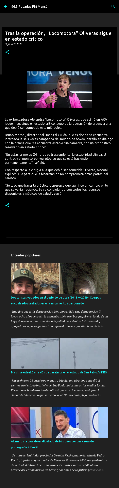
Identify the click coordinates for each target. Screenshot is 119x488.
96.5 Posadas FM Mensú (29, 6)
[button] (7, 52)
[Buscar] (113, 6)
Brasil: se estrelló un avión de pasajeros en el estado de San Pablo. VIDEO (59, 372)
